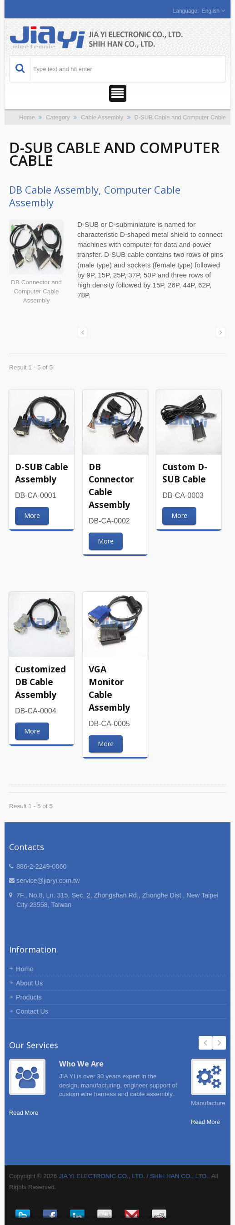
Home (27, 117)
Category (58, 117)
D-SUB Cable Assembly (41, 473)
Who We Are (81, 1064)
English (211, 11)
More (32, 515)
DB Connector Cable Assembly (111, 486)
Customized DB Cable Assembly (40, 682)
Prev (205, 1043)
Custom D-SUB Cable (184, 473)
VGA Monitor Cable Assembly (109, 688)
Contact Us (32, 1011)
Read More (23, 1112)
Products (29, 997)
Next (219, 1043)
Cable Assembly (102, 117)
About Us (29, 983)
